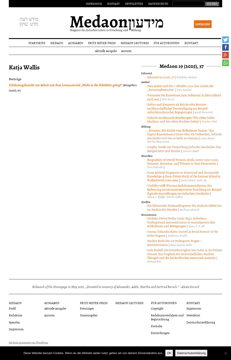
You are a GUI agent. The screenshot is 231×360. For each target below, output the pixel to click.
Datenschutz (158, 3)
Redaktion (15, 315)
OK (169, 353)
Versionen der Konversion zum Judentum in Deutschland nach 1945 (184, 97)
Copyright (157, 308)
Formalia (156, 326)
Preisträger (87, 308)
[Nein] (225, 353)
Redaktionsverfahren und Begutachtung (167, 317)
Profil (12, 308)
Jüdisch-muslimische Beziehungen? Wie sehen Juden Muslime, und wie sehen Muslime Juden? (181, 119)
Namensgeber (89, 315)
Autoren (126, 50)
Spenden (14, 322)
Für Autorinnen (166, 43)
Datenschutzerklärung (200, 322)
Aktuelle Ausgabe (106, 50)
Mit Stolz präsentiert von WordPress (28, 343)
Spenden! (202, 24)
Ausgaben (75, 43)
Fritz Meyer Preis (102, 43)
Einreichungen (160, 332)
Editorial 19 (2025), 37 (160, 77)
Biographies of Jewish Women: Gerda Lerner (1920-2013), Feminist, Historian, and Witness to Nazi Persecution (183, 161)
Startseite (36, 43)
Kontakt (113, 3)
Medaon (56, 43)
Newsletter (134, 3)
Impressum (94, 3)
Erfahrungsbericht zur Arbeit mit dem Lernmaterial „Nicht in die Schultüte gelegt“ (65, 84)
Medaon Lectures (135, 43)
